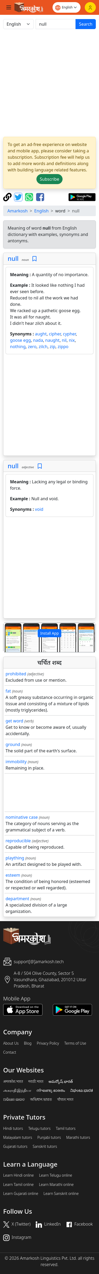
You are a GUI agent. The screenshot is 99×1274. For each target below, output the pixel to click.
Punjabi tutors (49, 1137)
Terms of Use (75, 1043)
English (41, 211)
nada (38, 340)
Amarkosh (17, 211)
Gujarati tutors (15, 1146)
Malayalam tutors (17, 1137)
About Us (11, 1043)
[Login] (90, 7)
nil (64, 340)
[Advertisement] (49, 83)
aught (40, 334)
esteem (13, 875)
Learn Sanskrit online (61, 1194)
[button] (10, 637)
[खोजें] (56, 24)
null (13, 258)
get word (14, 721)
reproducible (18, 841)
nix (72, 340)
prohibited (16, 674)
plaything (15, 858)
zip (52, 346)
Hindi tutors (13, 1128)
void (39, 509)
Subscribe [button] (49, 179)
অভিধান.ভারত (41, 1099)
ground (13, 744)
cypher (69, 334)
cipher (55, 334)
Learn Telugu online (55, 1175)
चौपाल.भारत (65, 1099)
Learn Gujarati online (20, 1194)
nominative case (22, 817)
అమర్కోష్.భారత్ (61, 1081)
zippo (63, 346)
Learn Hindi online (18, 1175)
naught (52, 340)
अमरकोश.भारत (13, 1081)
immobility (16, 762)
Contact (9, 1052)
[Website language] (67, 7)
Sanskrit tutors (45, 1146)
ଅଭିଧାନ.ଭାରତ (14, 1099)
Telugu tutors (39, 1128)
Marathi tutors (78, 1137)
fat (8, 691)
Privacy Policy (48, 1043)
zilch (43, 346)
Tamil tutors (66, 1128)
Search (85, 24)
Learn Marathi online (56, 1185)
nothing (18, 346)
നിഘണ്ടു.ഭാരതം (50, 1090)
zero (32, 346)
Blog (28, 1043)
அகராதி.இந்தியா (17, 1090)
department (17, 899)
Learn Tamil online (18, 1185)
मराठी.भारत (35, 1081)
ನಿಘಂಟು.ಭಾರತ (81, 1090)
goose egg (20, 340)
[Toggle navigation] (8, 7)
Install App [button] (49, 633)
